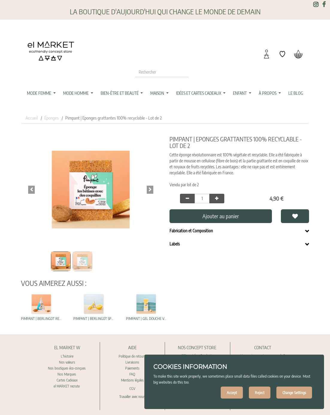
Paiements (132, 368)
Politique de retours (132, 356)
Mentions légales (132, 380)
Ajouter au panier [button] (220, 216)
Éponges (51, 117)
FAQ (132, 374)
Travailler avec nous (132, 396)
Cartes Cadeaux (67, 380)
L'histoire (67, 356)
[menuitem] (295, 93)
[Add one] (216, 198)
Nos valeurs (67, 362)
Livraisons (132, 362)
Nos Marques (67, 374)
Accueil (31, 117)
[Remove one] (187, 198)
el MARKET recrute (67, 386)
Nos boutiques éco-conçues (67, 368)
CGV (132, 388)
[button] (31, 189)
